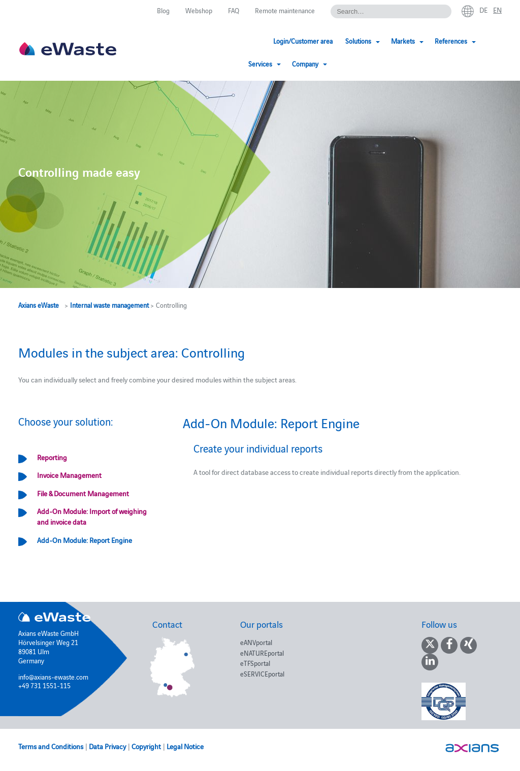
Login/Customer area (228, 40)
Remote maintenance (285, 10)
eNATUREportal (262, 652)
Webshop (198, 10)
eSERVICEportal (262, 673)
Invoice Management (69, 475)
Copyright (146, 746)
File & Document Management (83, 493)
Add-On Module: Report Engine (84, 540)
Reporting (52, 457)
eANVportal (256, 642)
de (483, 10)
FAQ (233, 10)
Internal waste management (109, 304)
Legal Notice (185, 746)
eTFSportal (255, 662)
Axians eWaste (38, 304)
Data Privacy (107, 746)
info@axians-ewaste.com (53, 676)
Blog (163, 10)
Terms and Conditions (50, 746)
